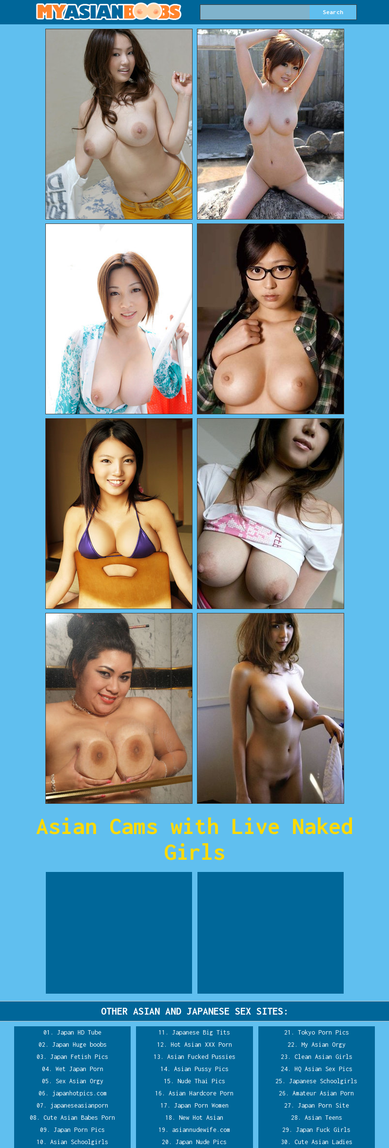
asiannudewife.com (201, 1129)
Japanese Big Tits (201, 1032)
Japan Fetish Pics (79, 1056)
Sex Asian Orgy (79, 1081)
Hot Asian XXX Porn (201, 1044)
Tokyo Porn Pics (323, 1032)
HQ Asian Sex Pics (323, 1069)
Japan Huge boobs (79, 1044)
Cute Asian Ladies (323, 1142)
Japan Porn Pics (79, 1129)
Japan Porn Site (323, 1105)
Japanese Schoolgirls (323, 1081)
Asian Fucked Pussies (201, 1056)
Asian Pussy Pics (201, 1069)
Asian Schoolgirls (79, 1142)
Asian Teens (323, 1117)
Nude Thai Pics (201, 1081)
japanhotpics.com (79, 1093)
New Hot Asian (201, 1117)
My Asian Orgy (323, 1044)
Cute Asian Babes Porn (79, 1117)
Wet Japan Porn (79, 1069)
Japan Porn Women (201, 1105)
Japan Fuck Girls (323, 1129)
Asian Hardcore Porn (201, 1093)
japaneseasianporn (79, 1105)
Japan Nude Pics (201, 1142)
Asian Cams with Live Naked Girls (194, 839)
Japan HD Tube (79, 1032)
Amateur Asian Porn (323, 1093)
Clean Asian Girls (323, 1056)
